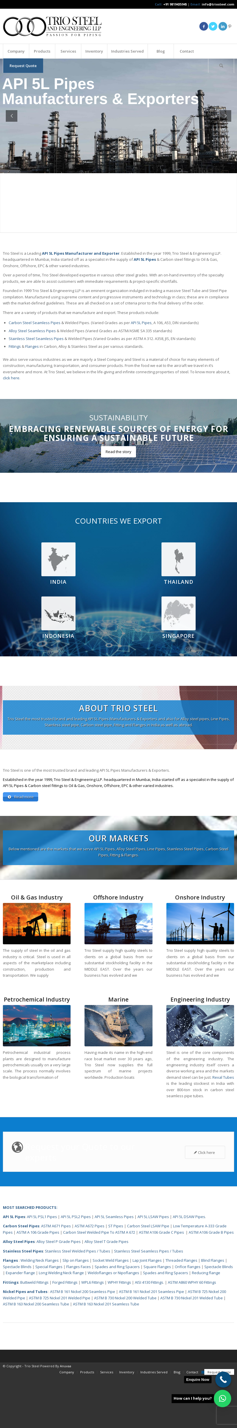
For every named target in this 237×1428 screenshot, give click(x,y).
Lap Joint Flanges (147, 1260)
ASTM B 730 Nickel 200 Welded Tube (125, 1298)
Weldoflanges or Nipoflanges (114, 1273)
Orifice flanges (188, 1267)
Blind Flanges (212, 1260)
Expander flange (21, 1273)
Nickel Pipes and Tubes (25, 1292)
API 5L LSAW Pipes (153, 1217)
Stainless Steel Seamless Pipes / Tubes (148, 1251)
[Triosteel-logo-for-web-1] (52, 26)
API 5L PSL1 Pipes (42, 1217)
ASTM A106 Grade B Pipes (211, 1232)
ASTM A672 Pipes (89, 1226)
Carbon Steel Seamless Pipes (34, 322)
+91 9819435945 (175, 4)
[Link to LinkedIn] (222, 26)
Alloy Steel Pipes (19, 1242)
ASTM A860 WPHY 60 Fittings (192, 1282)
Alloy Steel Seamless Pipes (32, 330)
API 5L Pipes (141, 322)
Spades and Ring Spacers (117, 1267)
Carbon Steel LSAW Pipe (148, 1226)
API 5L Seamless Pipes (114, 1217)
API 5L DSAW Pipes (189, 1217)
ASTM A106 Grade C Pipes (161, 1232)
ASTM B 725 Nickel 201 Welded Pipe (59, 1298)
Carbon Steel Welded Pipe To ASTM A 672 (99, 1232)
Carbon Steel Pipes (21, 1226)
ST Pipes (115, 1226)
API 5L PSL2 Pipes (76, 1217)
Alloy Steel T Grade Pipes (106, 1242)
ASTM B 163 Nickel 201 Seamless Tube (106, 1304)
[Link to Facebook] (203, 26)
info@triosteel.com (217, 4)
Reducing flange (206, 1273)
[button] (222, 1398)
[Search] (221, 65)
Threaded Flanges (181, 1260)
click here (11, 377)
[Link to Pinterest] (229, 26)
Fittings (15, 346)
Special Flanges (49, 1267)
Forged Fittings (65, 1282)
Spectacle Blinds (17, 1267)
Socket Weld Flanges (111, 1260)
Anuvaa (65, 1366)
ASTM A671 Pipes (56, 1226)
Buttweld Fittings (34, 1282)
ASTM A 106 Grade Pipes (37, 1232)
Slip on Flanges (75, 1260)
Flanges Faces (78, 1267)
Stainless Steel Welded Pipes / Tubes (77, 1251)
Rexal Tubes (223, 1077)
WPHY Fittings (119, 1282)
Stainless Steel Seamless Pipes (36, 338)
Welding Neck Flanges (40, 1260)
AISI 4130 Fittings (149, 1282)
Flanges (32, 346)
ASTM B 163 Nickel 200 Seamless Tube (36, 1304)
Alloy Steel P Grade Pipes (58, 1242)
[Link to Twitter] (213, 26)
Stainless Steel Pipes (23, 1251)
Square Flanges (157, 1267)
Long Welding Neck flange (62, 1273)
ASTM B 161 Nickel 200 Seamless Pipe (82, 1292)
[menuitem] (16, 51)
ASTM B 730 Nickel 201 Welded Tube (191, 1298)
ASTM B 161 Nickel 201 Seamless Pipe (151, 1292)
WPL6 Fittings (92, 1282)
